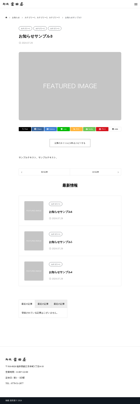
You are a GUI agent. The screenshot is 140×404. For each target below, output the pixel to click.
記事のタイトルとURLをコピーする (70, 143)
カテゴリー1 (25, 28)
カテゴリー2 (40, 28)
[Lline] (63, 129)
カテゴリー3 (54, 28)
